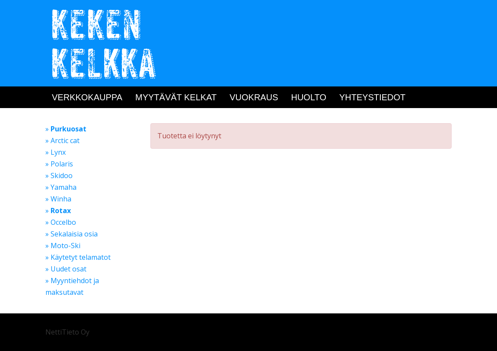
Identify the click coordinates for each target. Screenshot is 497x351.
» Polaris (59, 164)
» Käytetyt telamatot (78, 257)
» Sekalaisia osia (71, 234)
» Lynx (55, 152)
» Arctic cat (62, 140)
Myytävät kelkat (176, 97)
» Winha (58, 199)
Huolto (308, 97)
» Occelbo (60, 222)
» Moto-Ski (62, 245)
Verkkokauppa (87, 97)
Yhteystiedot (372, 97)
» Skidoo (59, 175)
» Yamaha (60, 187)
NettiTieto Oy (67, 332)
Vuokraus (253, 97)
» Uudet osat (65, 269)
